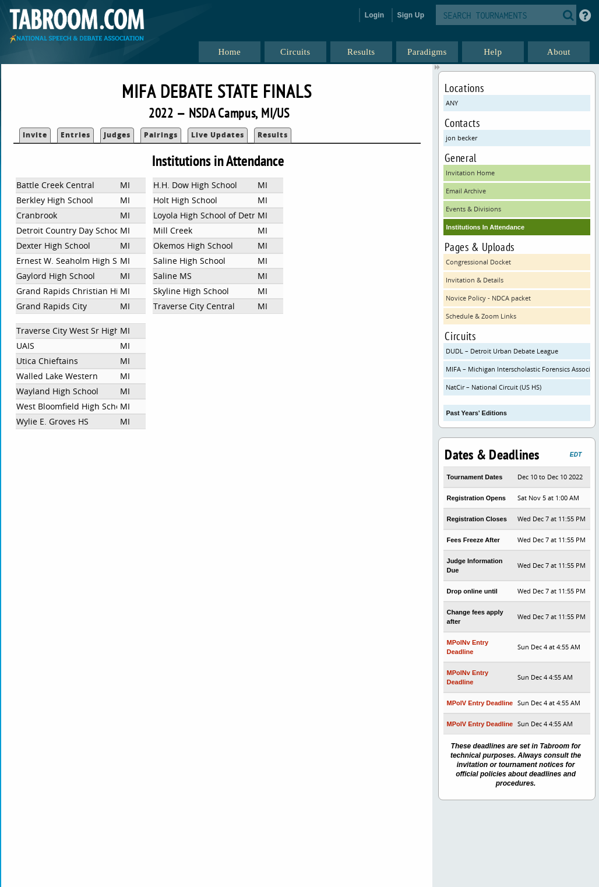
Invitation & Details (474, 279)
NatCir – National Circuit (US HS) (493, 387)
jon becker (461, 137)
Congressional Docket (478, 261)
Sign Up (411, 15)
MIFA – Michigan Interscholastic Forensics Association (518, 369)
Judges (117, 135)
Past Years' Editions (476, 412)
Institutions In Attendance (485, 227)
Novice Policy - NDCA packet (488, 298)
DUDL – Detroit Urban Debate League (502, 351)
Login (375, 15)
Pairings (161, 135)
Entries (75, 135)
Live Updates (217, 135)
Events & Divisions (473, 208)
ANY (452, 102)
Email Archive (466, 190)
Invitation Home (470, 172)
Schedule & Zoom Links (481, 316)
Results (273, 135)
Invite (35, 135)
